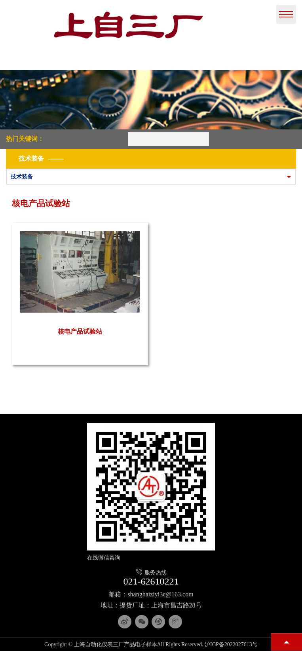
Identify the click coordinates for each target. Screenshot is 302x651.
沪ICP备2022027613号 (231, 644)
